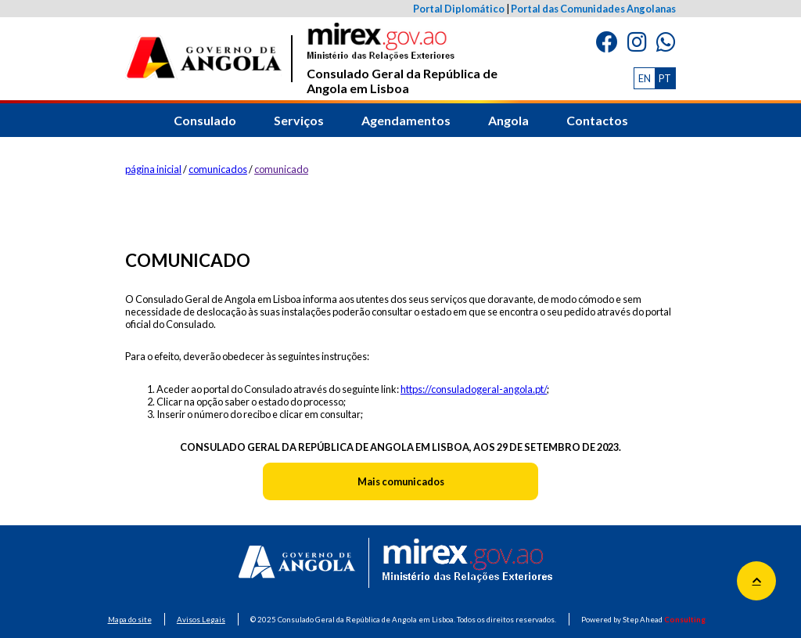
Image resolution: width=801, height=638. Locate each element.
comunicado (281, 169)
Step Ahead (664, 619)
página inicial (153, 169)
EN (644, 78)
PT (665, 78)
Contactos (597, 120)
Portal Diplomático (459, 8)
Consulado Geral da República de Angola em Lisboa (402, 59)
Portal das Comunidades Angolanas (593, 8)
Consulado (205, 120)
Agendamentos (406, 120)
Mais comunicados (400, 481)
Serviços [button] (299, 120)
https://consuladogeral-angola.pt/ (473, 389)
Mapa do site (130, 619)
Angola (508, 120)
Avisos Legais (201, 619)
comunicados (218, 169)
